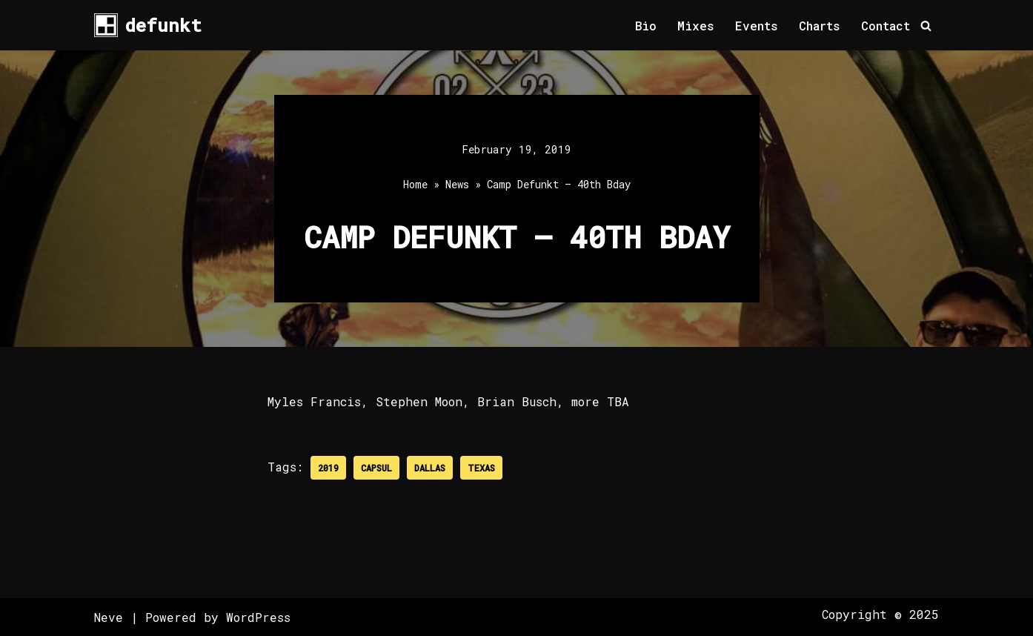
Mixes (695, 25)
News (457, 184)
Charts (819, 25)
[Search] (925, 25)
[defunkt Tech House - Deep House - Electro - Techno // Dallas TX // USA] (148, 25)
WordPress (258, 617)
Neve (108, 617)
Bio (646, 25)
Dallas (429, 468)
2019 (328, 468)
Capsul (376, 468)
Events (756, 25)
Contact (885, 25)
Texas (481, 468)
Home (415, 184)
